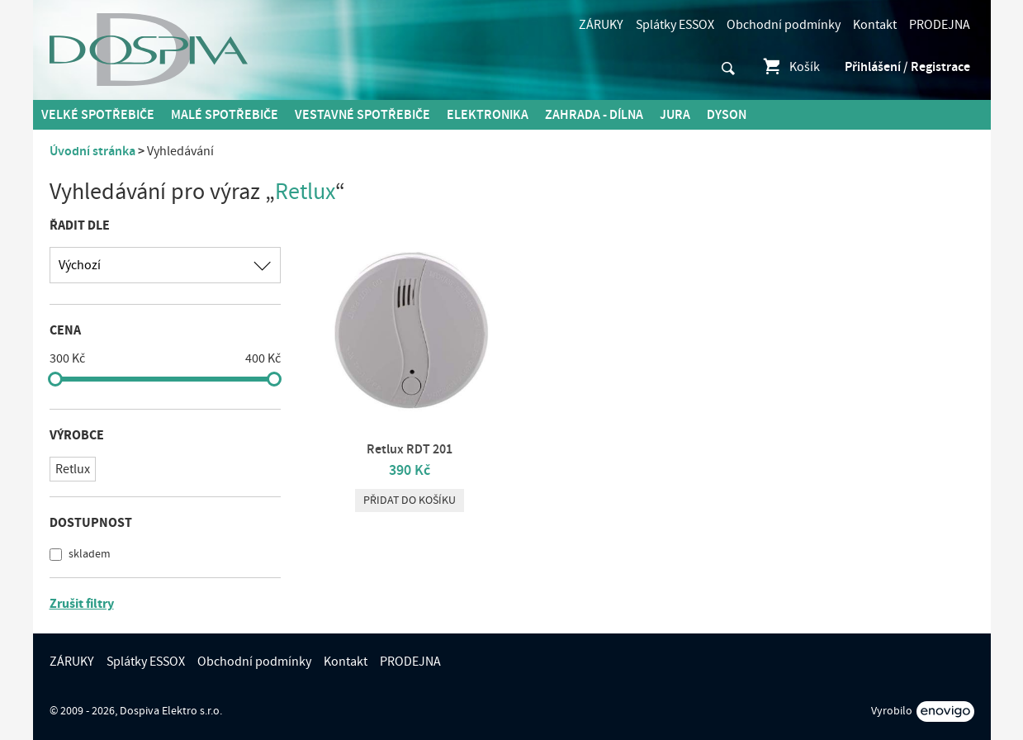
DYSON (726, 114)
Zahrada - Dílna (594, 114)
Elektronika (487, 114)
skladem (88, 554)
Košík (790, 66)
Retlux (72, 469)
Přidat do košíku (409, 500)
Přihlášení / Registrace (907, 66)
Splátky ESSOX (675, 24)
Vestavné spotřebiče (362, 114)
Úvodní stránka (92, 151)
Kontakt (875, 24)
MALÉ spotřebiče (224, 114)
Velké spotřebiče (97, 114)
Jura (675, 114)
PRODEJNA (939, 24)
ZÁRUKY (601, 24)
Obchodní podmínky (784, 24)
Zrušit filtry (82, 603)
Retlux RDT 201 (409, 449)
